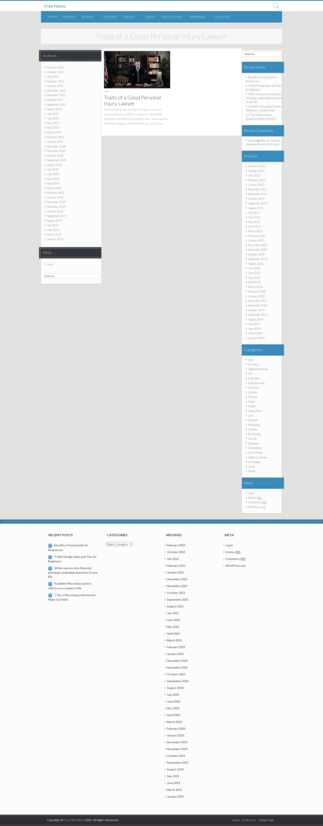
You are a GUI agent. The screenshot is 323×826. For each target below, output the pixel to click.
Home (236, 820)
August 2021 (54, 109)
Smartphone (255, 448)
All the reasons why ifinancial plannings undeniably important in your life (264, 97)
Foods (251, 401)
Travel (251, 466)
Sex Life (252, 438)
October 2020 (55, 155)
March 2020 (54, 188)
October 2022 (55, 72)
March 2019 (54, 234)
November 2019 (56, 206)
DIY (250, 373)
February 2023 (55, 67)
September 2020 (56, 160)
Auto (250, 359)
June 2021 (53, 118)
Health (252, 406)
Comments (257, 502)
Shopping (253, 443)
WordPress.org (256, 507)
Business (88, 17)
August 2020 (54, 165)
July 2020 (53, 169)
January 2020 (55, 197)
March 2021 (54, 132)
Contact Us (222, 17)
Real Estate (254, 434)
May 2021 (53, 123)
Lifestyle (129, 17)
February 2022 (55, 81)
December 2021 (56, 90)
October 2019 (55, 211)
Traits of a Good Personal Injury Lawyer (132, 100)
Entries (255, 498)
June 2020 (53, 174)
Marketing (254, 424)
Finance (252, 396)
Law (106, 91)
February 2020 (55, 192)
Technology (197, 17)
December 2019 (56, 202)
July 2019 (53, 225)
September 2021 (56, 104)
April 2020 (53, 183)
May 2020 (53, 179)
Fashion (252, 392)
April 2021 (53, 127)
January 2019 (55, 239)
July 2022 (53, 76)
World (53, 17)
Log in (50, 264)
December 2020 (56, 146)
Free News (55, 6)
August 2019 (54, 220)
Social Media (255, 452)
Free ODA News (74, 820)
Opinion (150, 17)
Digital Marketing (258, 369)
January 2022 (55, 85)
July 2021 (53, 113)
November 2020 (56, 151)
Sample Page (266, 820)
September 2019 (56, 216)
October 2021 (55, 99)
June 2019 (53, 230)
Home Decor (255, 410)
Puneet (252, 140)
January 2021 (55, 141)
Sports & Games (172, 17)
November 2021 (56, 95)
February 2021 (55, 137)
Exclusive (69, 17)
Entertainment (256, 383)
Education (110, 17)
